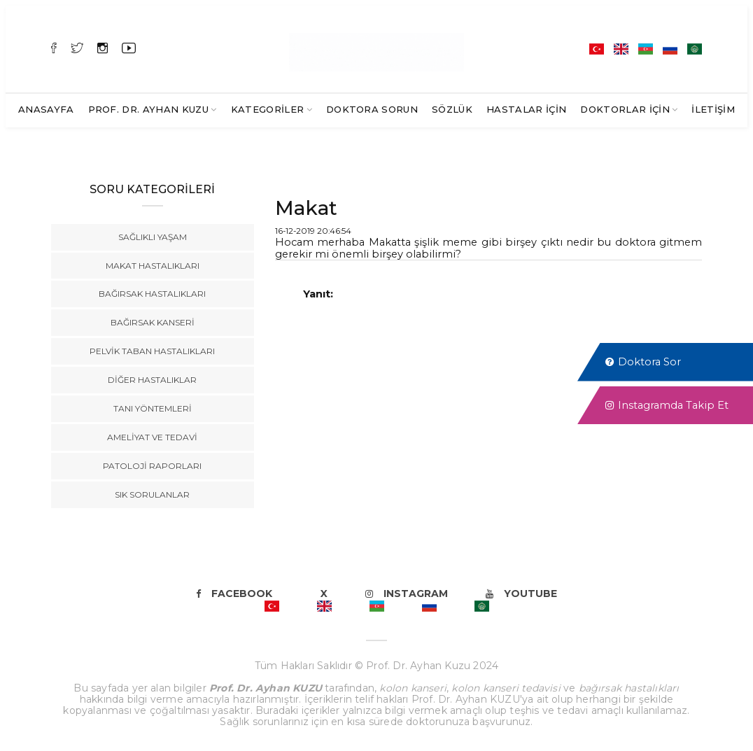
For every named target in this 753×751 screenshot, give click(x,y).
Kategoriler (267, 109)
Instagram (406, 593)
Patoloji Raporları (152, 466)
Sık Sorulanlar (152, 494)
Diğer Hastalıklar (152, 379)
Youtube (521, 593)
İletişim (713, 109)
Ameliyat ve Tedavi (152, 437)
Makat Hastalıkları (152, 265)
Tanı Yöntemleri (152, 408)
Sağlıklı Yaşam (152, 237)
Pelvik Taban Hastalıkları (152, 351)
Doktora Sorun (372, 109)
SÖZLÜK (452, 109)
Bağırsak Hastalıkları (152, 293)
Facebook (234, 593)
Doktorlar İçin (625, 109)
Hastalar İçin (526, 109)
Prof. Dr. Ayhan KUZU (148, 109)
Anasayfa (46, 109)
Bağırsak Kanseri (153, 322)
